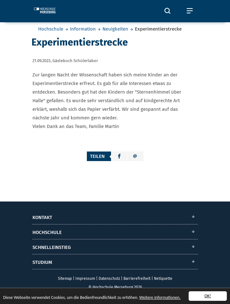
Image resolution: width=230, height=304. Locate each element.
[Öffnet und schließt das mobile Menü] (190, 11)
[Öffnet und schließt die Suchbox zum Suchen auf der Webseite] (168, 11)
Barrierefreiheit (136, 278)
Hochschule (50, 29)
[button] (119, 156)
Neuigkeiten (115, 29)
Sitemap (65, 278)
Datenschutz (109, 278)
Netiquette (163, 278)
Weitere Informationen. (160, 297)
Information (83, 29)
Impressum (85, 278)
